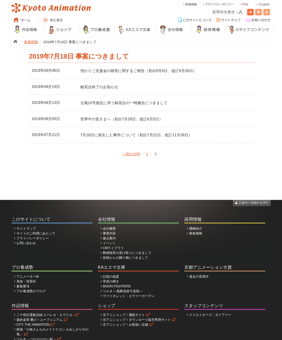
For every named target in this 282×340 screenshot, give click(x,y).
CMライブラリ (113, 248)
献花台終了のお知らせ (99, 87)
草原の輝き (111, 281)
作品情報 (20, 305)
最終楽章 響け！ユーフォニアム (39, 320)
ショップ (106, 305)
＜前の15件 (131, 154)
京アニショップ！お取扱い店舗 (125, 325)
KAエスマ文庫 (111, 267)
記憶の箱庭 (111, 276)
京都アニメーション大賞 (208, 267)
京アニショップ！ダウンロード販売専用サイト (137, 320)
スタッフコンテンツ (203, 305)
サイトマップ (26, 228)
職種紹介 (195, 228)
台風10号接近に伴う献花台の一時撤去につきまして (124, 103)
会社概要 (109, 228)
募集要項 (22, 286)
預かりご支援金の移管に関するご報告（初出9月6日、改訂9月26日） (138, 71)
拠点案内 (109, 238)
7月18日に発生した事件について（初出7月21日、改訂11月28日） (136, 135)
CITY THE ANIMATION (33, 325)
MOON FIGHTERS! (117, 286)
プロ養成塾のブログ (31, 291)
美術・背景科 (26, 281)
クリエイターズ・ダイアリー (210, 315)
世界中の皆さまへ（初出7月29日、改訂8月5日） (121, 119)
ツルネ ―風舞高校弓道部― (122, 291)
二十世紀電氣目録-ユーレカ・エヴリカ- (45, 315)
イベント (109, 243)
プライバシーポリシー (32, 238)
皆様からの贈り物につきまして (125, 258)
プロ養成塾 (22, 267)
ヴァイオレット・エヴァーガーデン (129, 296)
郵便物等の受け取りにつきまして (127, 253)
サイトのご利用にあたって (35, 233)
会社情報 (106, 219)
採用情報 (193, 219)
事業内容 (109, 233)
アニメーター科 (27, 276)
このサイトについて (31, 219)
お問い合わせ (26, 243)
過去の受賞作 (199, 276)
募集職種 (195, 233)
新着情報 (31, 42)
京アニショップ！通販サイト (124, 315)
